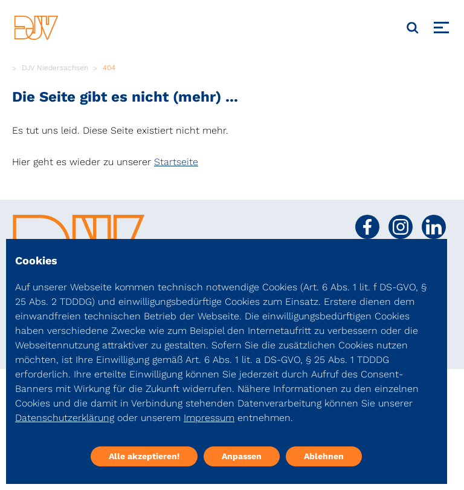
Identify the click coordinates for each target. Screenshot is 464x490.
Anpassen (242, 456)
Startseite (176, 162)
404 (109, 68)
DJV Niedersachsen (55, 68)
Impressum (209, 417)
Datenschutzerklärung (64, 417)
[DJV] (36, 27)
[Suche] (413, 28)
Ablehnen (324, 456)
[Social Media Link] (367, 227)
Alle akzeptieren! (144, 456)
